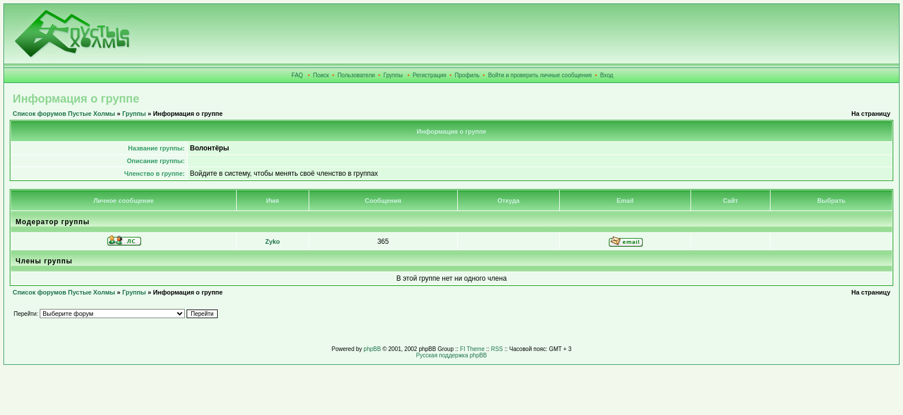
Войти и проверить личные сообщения (539, 75)
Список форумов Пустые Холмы (64, 113)
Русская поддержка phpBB (451, 355)
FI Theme (472, 349)
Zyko (272, 241)
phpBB (372, 349)
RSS (497, 349)
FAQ (297, 75)
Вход (606, 75)
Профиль (467, 75)
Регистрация (429, 75)
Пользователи (356, 75)
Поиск (321, 75)
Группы (393, 75)
